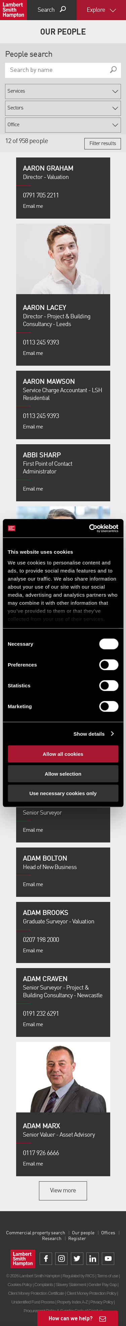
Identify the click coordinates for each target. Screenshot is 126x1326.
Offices (108, 1233)
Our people (83, 1233)
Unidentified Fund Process (32, 1302)
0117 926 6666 (41, 1153)
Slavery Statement (70, 1284)
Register (77, 1238)
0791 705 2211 (41, 195)
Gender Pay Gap (102, 1284)
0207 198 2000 (41, 940)
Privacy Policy (101, 1302)
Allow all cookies (63, 754)
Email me (33, 206)
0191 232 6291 (41, 1014)
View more (63, 1191)
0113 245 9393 (41, 342)
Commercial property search (35, 1233)
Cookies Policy (20, 1284)
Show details (89, 733)
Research (51, 1238)
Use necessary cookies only (62, 793)
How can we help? (71, 1318)
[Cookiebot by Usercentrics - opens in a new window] (89, 528)
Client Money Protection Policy (91, 1293)
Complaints (43, 1284)
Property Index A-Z (72, 1302)
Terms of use (107, 1275)
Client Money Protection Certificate (36, 1293)
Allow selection (63, 773)
